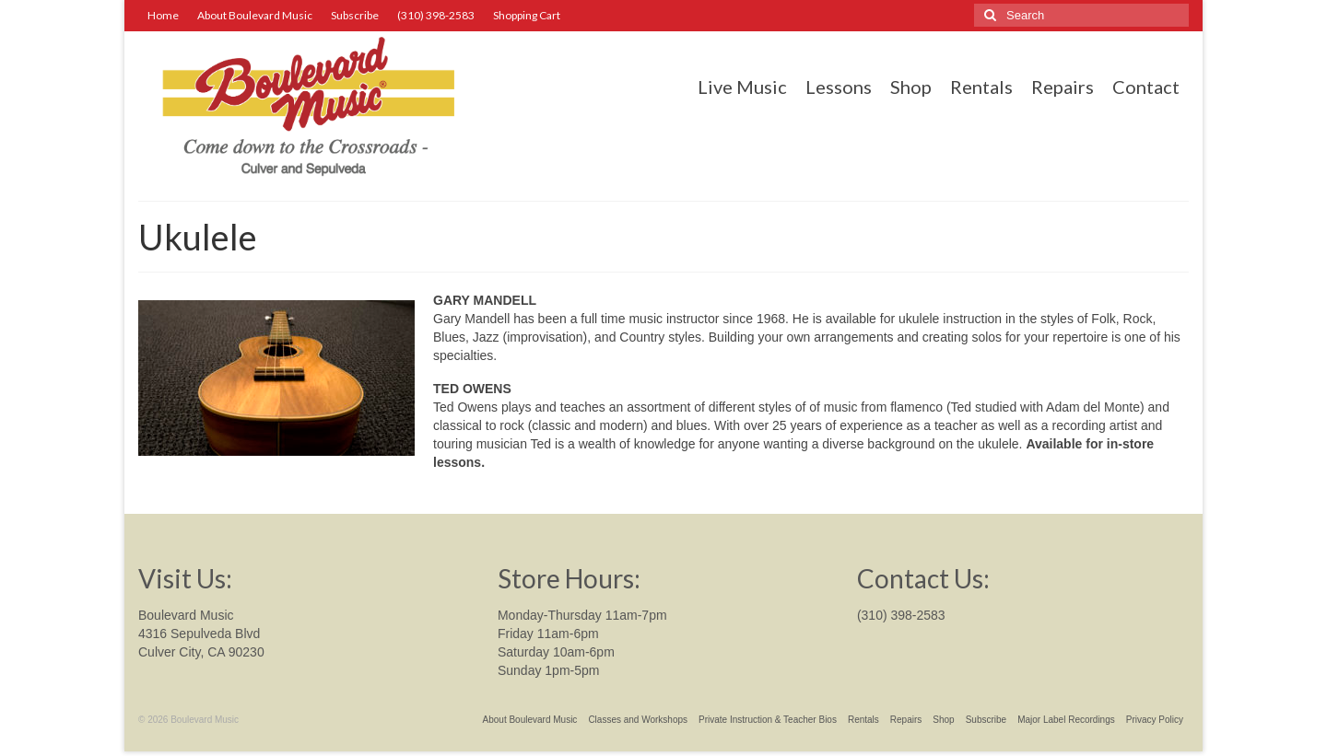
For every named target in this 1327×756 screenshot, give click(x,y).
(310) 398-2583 (901, 615)
